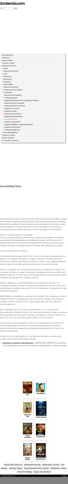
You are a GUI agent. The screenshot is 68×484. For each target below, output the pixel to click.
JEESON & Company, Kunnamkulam (18, 343)
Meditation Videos (59, 468)
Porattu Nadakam (27, 435)
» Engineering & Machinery (13, 116)
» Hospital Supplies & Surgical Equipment (18, 124)
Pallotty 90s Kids (27, 414)
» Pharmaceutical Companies (14, 106)
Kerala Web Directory (13, 464)
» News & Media (7, 60)
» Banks (5, 68)
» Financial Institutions (10, 71)
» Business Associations (12, 127)
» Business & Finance (8, 66)
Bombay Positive (27, 457)
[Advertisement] (20, 32)
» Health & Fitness (7, 138)
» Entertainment (7, 55)
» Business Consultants (12, 122)
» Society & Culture (8, 135)
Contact (64, 476)
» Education (5, 58)
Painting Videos (15, 468)
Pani (27, 393)
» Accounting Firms (10, 119)
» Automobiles (7, 84)
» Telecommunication (10, 87)
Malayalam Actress (50, 464)
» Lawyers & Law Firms (11, 108)
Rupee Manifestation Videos (36, 468)
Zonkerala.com (12, 3)
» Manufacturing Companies (14, 103)
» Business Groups (10, 111)
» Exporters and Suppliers (13, 95)
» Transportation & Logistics (12, 90)
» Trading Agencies (10, 98)
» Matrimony (6, 76)
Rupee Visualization (42, 472)
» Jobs (4, 74)
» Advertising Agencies (12, 130)
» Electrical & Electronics (12, 114)
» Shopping (6, 82)
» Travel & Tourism (7, 63)
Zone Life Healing (24, 472)
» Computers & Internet (10, 140)
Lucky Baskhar (40, 392)
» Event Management (10, 132)
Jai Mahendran (40, 435)
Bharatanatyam (41, 458)
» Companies (7, 92)
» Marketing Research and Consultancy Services (21, 100)
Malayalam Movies (32, 464)
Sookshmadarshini (42, 416)
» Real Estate (7, 79)
